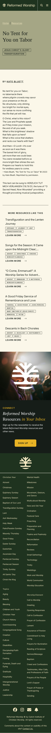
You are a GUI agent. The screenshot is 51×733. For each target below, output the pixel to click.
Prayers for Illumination (37, 644)
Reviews (30, 549)
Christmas (21, 254)
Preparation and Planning (34, 527)
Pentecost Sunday (11, 559)
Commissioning (9, 625)
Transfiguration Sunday (13, 508)
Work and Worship (35, 575)
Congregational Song (12, 630)
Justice (6, 690)
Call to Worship (33, 600)
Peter (21, 314)
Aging (5, 594)
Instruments (35, 333)
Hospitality (7, 677)
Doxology (21, 333)
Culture (6, 640)
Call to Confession (35, 615)
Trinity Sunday (9, 569)
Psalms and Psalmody (36, 534)
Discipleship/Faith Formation (10, 651)
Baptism (30, 659)
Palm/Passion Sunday (12, 528)
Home (6, 23)
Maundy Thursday (11, 533)
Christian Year (9, 614)
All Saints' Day (9, 574)
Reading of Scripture (36, 649)
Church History (9, 619)
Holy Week (7, 523)
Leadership (8, 695)
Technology (32, 560)
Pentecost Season (11, 564)
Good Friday (22, 305)
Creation (6, 635)
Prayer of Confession (36, 620)
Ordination (31, 511)
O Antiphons (34, 279)
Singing (33, 254)
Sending (30, 696)
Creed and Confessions (37, 664)
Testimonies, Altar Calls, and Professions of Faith (37, 671)
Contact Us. (28, 728)
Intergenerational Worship (10, 683)
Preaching (31, 521)
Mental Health (33, 477)
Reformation (32, 544)
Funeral (10, 305)
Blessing (6, 604)
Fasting (6, 658)
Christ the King (9, 579)
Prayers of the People (36, 677)
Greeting (31, 605)
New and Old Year (35, 506)
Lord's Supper (33, 682)
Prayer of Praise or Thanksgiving (35, 689)
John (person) (38, 305)
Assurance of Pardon (36, 630)
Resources (17, 23)
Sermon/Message (35, 654)
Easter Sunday (9, 544)
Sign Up (25, 443)
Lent (31, 228)
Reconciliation (33, 539)
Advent (10, 254)
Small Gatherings (34, 555)
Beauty (6, 599)
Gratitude (7, 671)
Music (16, 336)
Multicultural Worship (36, 500)
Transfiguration (14, 54)
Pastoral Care (33, 516)
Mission (30, 487)
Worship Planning (15, 257)
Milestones (31, 482)
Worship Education (35, 585)
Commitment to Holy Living (36, 637)
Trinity (29, 565)
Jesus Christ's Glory (17, 50)
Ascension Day (9, 554)
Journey (21, 228)
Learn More (16, 235)
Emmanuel (21, 279)
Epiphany (10, 228)
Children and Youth (11, 609)
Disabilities (7, 645)
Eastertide (7, 549)
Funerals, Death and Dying (12, 665)
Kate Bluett (15, 81)
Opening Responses (36, 610)
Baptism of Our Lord (12, 503)
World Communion (35, 580)
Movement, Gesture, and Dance (36, 494)
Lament (30, 625)
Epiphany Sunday (10, 492)
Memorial (11, 314)
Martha (10, 308)
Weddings (31, 570)
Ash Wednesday (10, 518)
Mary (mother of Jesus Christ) (20, 311)
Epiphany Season (10, 498)
